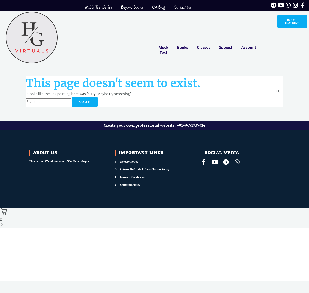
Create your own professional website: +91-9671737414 (154, 125)
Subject (226, 47)
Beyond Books (132, 7)
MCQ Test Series (98, 7)
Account (248, 47)
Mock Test (163, 50)
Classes (203, 47)
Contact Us (182, 7)
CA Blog (158, 7)
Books (182, 47)
